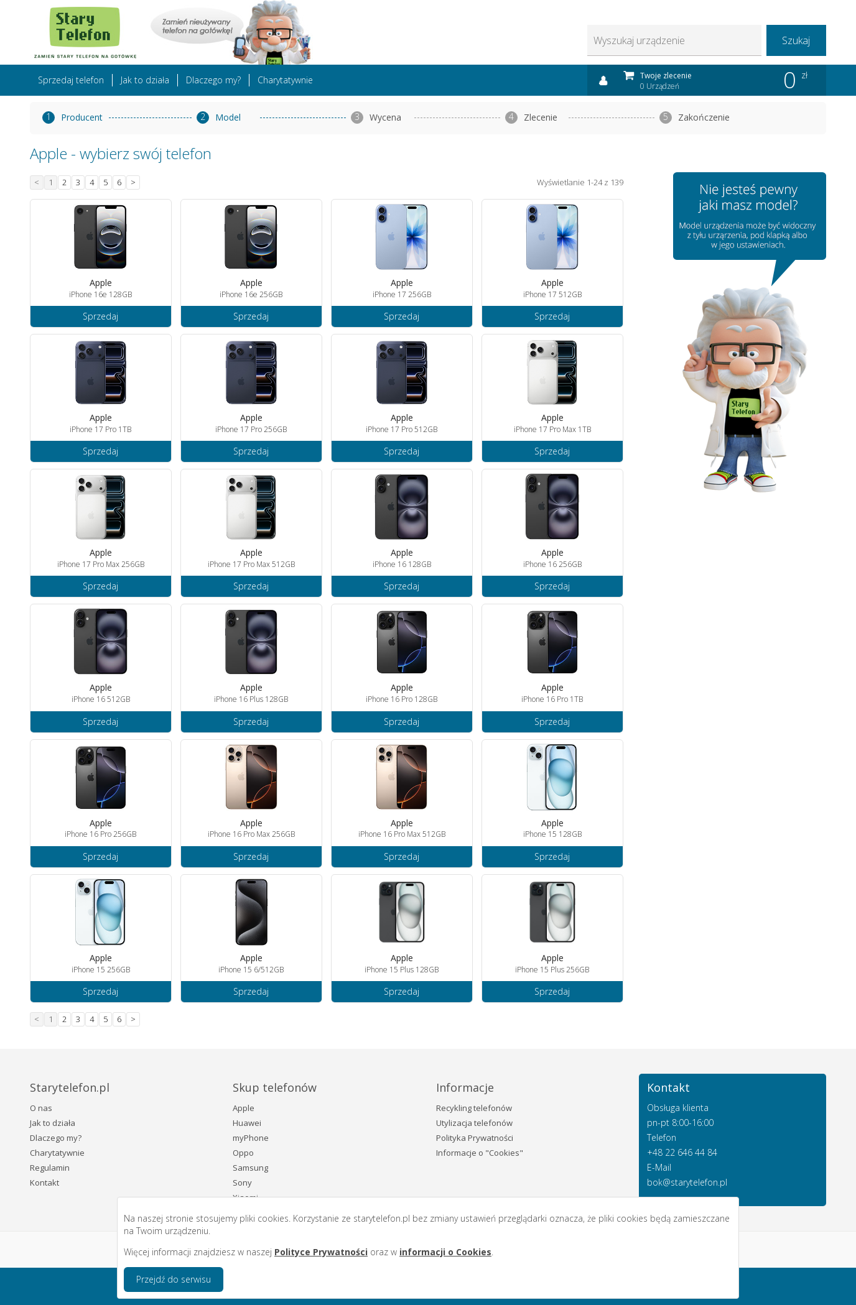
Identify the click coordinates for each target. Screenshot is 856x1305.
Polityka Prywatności (474, 1137)
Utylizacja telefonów (474, 1122)
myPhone (251, 1137)
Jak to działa (145, 80)
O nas (41, 1108)
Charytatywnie (285, 80)
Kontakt (44, 1182)
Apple (243, 1108)
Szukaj (796, 40)
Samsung (250, 1167)
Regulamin (50, 1167)
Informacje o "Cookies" (479, 1152)
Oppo (243, 1152)
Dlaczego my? (213, 80)
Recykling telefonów (474, 1108)
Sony (242, 1182)
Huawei (247, 1122)
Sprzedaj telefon (71, 80)
